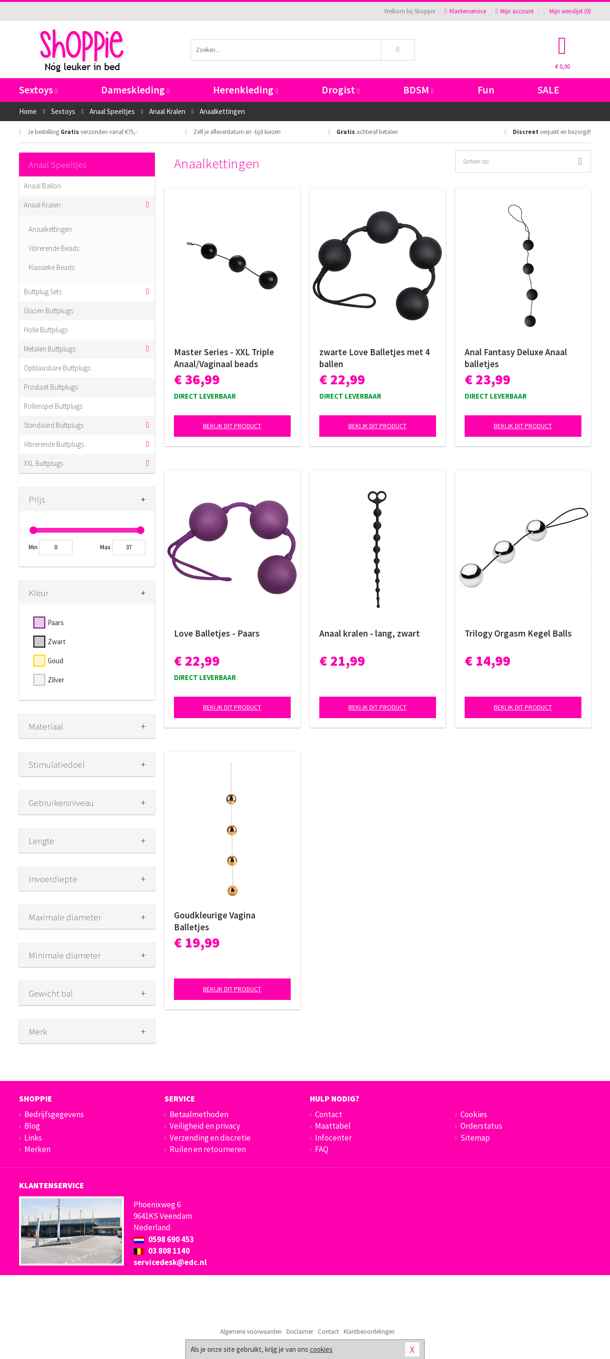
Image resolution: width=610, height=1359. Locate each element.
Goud (55, 660)
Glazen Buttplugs (48, 310)
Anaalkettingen (50, 229)
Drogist (340, 89)
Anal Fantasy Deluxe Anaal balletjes (516, 358)
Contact (328, 1114)
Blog (32, 1126)
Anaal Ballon (42, 185)
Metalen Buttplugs (49, 348)
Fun (486, 89)
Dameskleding (135, 89)
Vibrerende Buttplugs (54, 444)
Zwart (57, 641)
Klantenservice (465, 11)
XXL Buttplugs (43, 463)
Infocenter (333, 1137)
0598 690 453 (163, 1239)
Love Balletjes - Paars (217, 633)
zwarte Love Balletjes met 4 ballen (374, 358)
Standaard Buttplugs (53, 425)
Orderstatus (481, 1126)
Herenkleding (245, 89)
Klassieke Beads (51, 267)
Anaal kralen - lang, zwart (369, 633)
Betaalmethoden (199, 1114)
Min (33, 547)
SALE (548, 89)
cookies (321, 1349)
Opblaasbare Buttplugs (57, 367)
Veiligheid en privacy (205, 1126)
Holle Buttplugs (46, 329)
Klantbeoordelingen (369, 1332)
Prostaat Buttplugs (51, 386)
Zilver (56, 679)
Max (105, 547)
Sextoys (38, 89)
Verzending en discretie (210, 1137)
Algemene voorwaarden (251, 1332)
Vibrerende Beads (54, 248)
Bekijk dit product (232, 426)
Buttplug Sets (42, 291)
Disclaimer (299, 1332)
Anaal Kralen (42, 204)
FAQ (321, 1149)
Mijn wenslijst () (567, 11)
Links (33, 1137)
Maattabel (333, 1126)
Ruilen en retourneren (208, 1149)
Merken (37, 1149)
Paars (56, 622)
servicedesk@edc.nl (170, 1262)
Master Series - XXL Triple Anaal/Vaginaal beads (224, 358)
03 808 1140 (161, 1251)
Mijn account (515, 11)
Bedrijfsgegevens (54, 1114)
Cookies (473, 1114)
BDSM (418, 89)
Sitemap (475, 1137)
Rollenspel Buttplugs (53, 406)
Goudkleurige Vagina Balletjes (214, 921)
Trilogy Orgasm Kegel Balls (518, 633)
